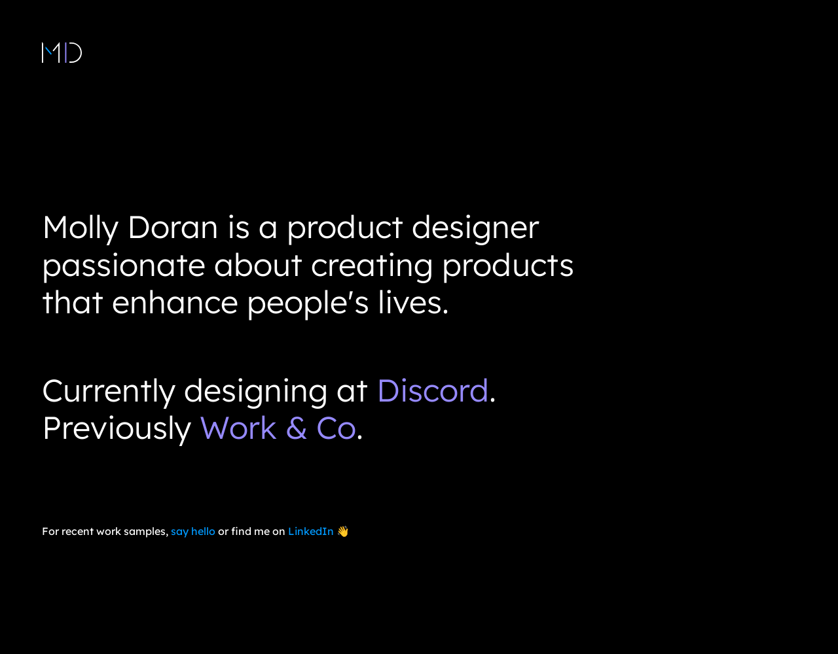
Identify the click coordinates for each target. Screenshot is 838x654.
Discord (432, 389)
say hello (193, 531)
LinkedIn (311, 531)
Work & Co (278, 427)
